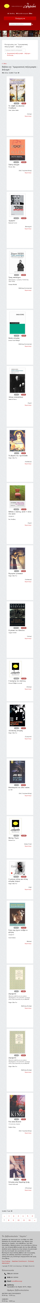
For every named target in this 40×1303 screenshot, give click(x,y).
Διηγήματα (12, 994)
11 (24, 1220)
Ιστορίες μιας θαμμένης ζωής (18, 1182)
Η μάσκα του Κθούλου (16, 630)
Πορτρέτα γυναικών (15, 573)
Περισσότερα (28, 116)
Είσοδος (11, 13)
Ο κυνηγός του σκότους (17, 681)
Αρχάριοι (11, 221)
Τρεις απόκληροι (14, 277)
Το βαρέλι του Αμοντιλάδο (18, 456)
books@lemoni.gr (16, 1281)
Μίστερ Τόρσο (13, 838)
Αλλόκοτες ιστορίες (15, 731)
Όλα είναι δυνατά (14, 1122)
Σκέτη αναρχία (13, 165)
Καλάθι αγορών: (24, 13)
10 (18, 1220)
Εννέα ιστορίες (13, 338)
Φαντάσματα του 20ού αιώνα (18, 787)
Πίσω (4, 63)
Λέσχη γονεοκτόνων (15, 397)
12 (29, 1220)
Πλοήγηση (20, 18)
